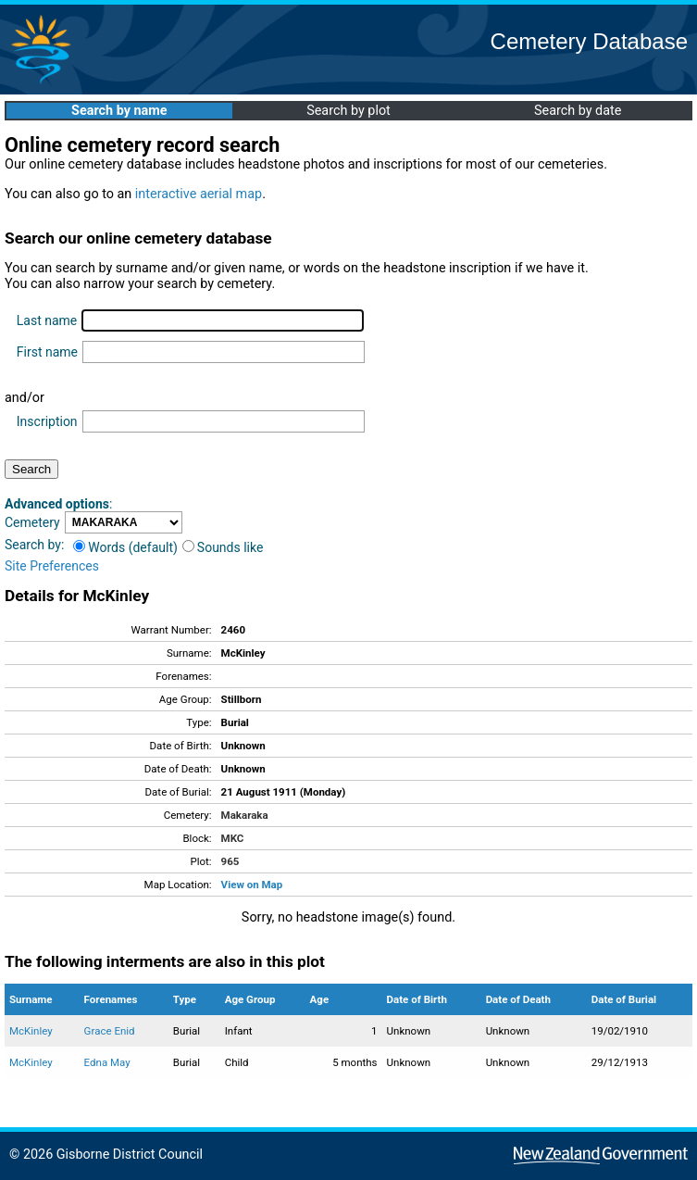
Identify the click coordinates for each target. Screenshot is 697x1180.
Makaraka (244, 815)
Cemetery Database (589, 41)
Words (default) (125, 547)
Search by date (577, 111)
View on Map (252, 884)
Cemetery (32, 522)
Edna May (107, 1062)
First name (47, 352)
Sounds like (223, 547)
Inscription (47, 421)
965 (230, 861)
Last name (47, 320)
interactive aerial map (198, 194)
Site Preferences (52, 566)
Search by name (119, 111)
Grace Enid (109, 1030)
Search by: (34, 544)
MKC (232, 838)
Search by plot (348, 111)
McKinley (31, 1030)
